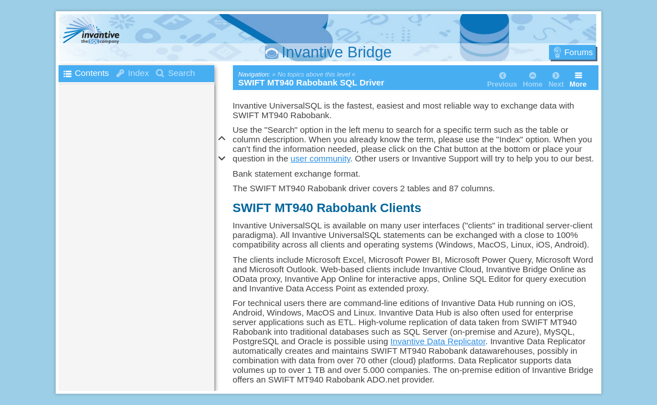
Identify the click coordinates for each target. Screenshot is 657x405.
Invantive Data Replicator (437, 341)
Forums (578, 52)
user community (320, 158)
